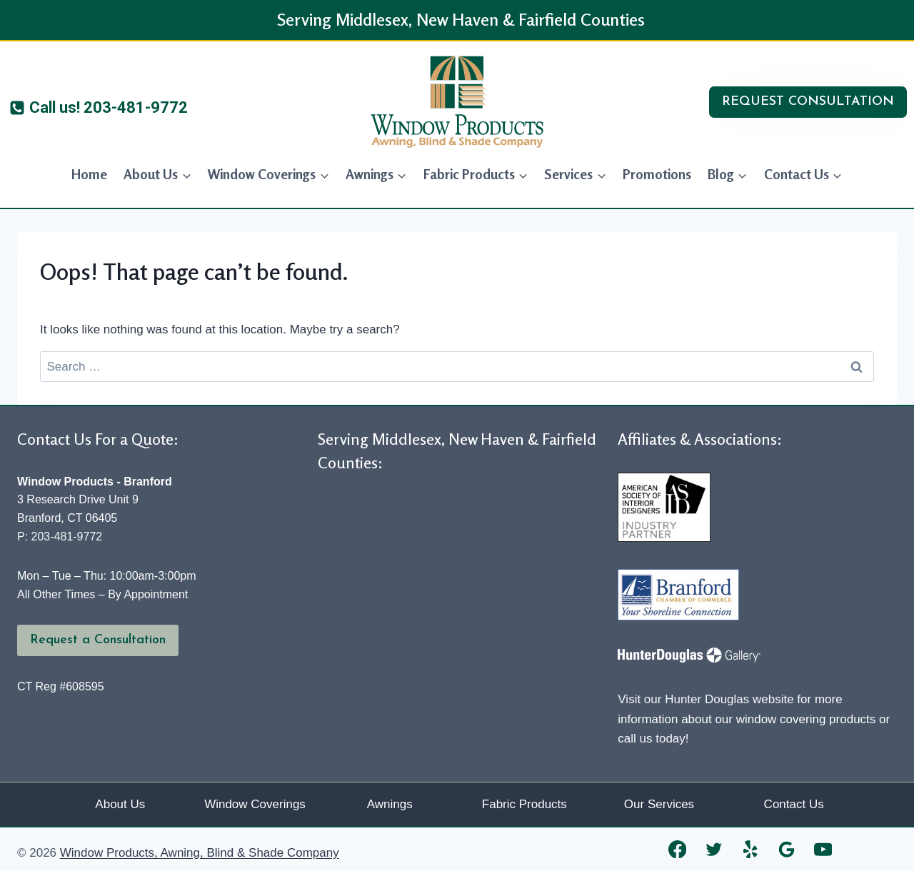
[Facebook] (677, 849)
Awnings (390, 804)
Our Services (659, 804)
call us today (652, 738)
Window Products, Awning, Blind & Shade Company (199, 853)
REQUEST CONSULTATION (808, 102)
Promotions (657, 174)
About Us (120, 804)
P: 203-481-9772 (59, 536)
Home (89, 174)
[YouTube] (823, 849)
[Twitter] (713, 849)
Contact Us (794, 804)
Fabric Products (524, 804)
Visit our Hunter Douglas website (705, 699)
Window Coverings (255, 804)
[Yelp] (750, 849)
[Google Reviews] (786, 849)
